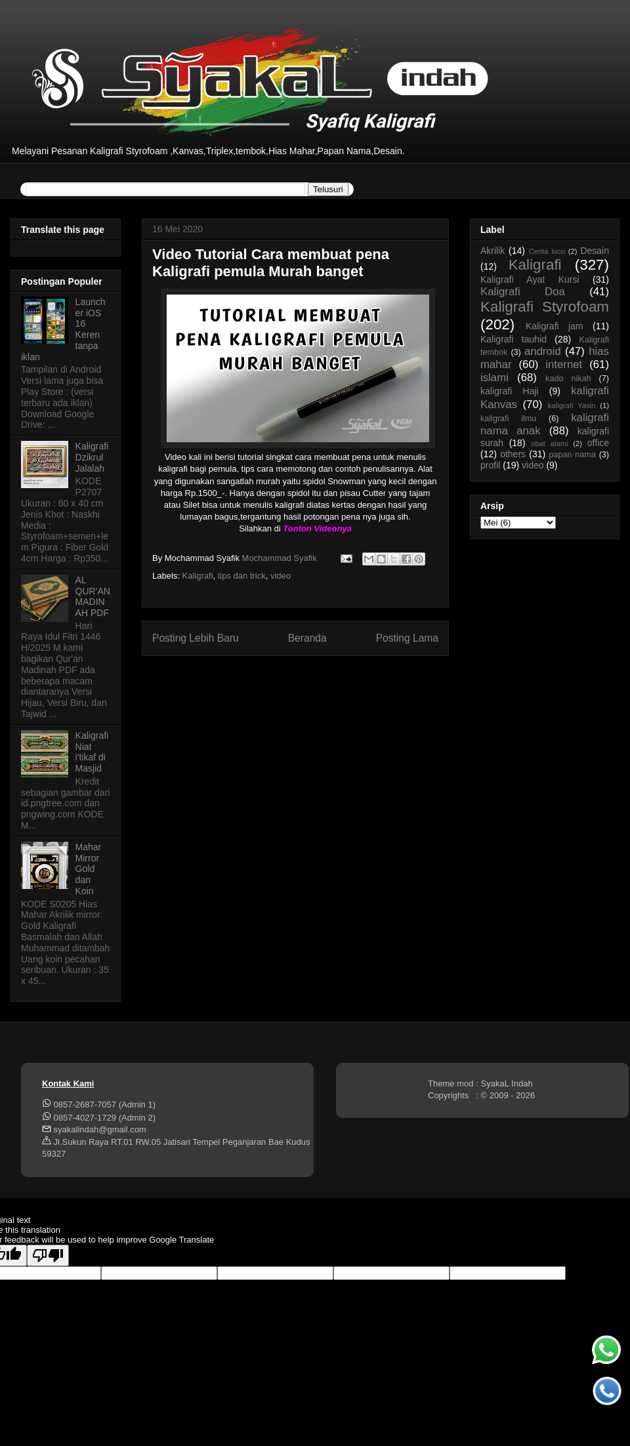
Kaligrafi (197, 576)
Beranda (307, 638)
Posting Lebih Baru (195, 638)
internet (563, 364)
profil (490, 465)
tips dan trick (242, 576)
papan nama (572, 454)
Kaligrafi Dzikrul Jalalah (92, 457)
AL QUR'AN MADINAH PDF (92, 596)
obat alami (549, 443)
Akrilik (492, 250)
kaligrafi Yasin (571, 405)
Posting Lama (407, 638)
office (598, 443)
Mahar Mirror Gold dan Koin (88, 869)
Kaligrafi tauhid (513, 339)
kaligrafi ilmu (508, 418)
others (513, 454)
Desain (594, 250)
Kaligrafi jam (554, 326)
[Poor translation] (48, 1255)
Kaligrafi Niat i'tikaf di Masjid (92, 752)
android (542, 351)
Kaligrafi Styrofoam (544, 307)
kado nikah (568, 378)
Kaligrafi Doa (522, 291)
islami (494, 377)
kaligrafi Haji (509, 391)
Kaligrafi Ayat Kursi (529, 279)
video (280, 576)
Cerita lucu (547, 251)
